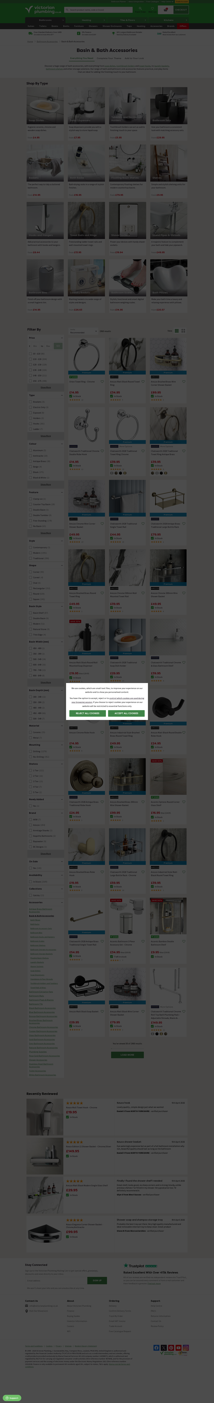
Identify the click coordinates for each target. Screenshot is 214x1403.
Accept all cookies (126, 713)
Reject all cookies (87, 713)
